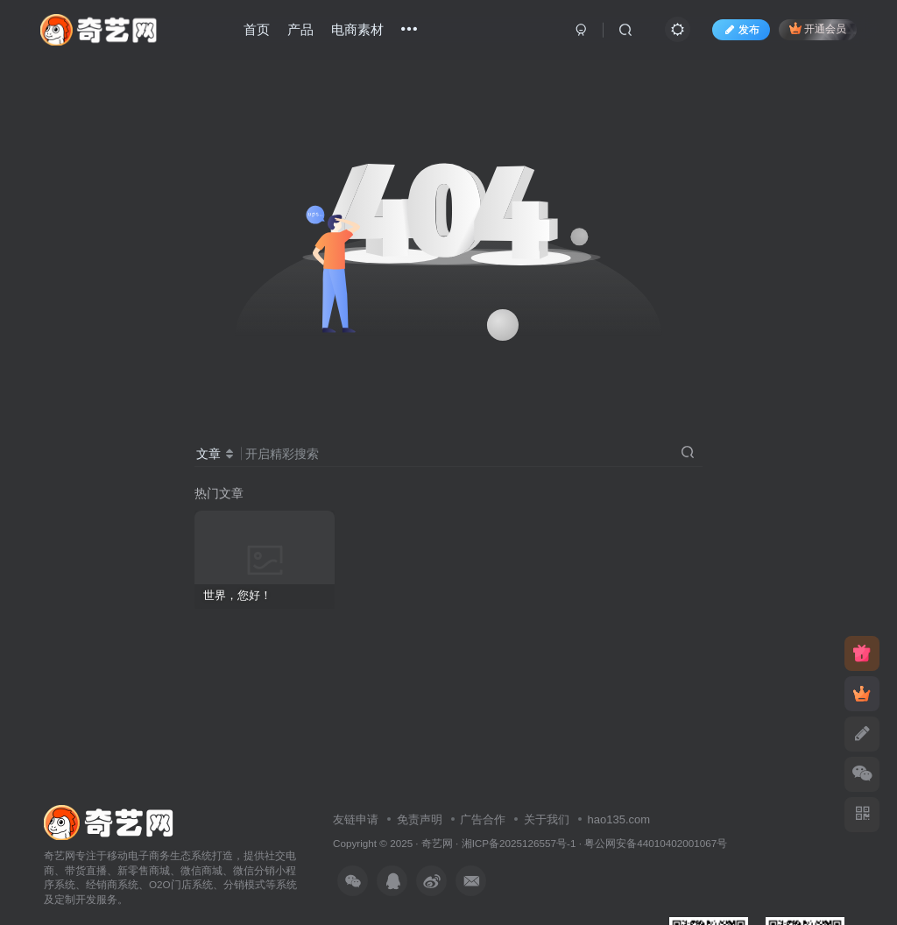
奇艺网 (437, 843)
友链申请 (355, 819)
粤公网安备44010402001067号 (655, 843)
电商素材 (357, 29)
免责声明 (419, 819)
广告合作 (482, 819)
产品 (300, 29)
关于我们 (546, 819)
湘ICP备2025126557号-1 (519, 843)
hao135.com (619, 819)
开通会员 (817, 28)
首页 (257, 29)
